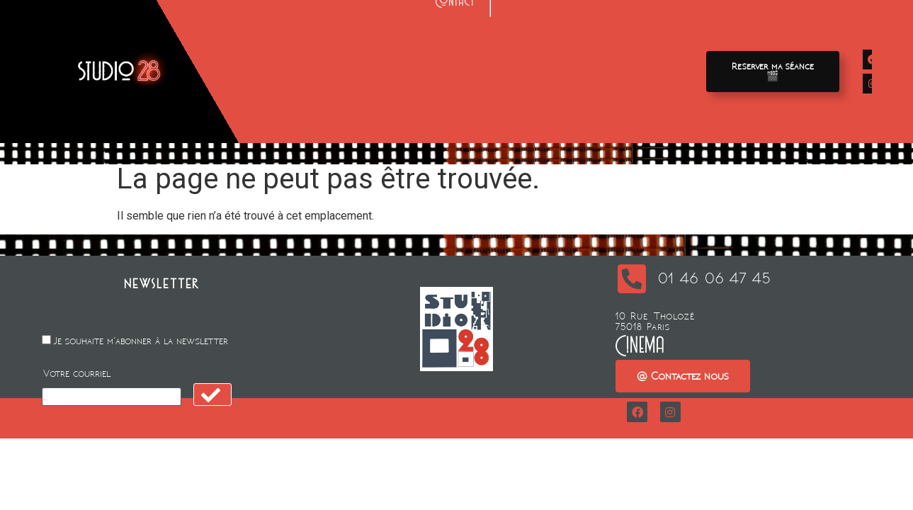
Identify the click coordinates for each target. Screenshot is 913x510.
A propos (615, 48)
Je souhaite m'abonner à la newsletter (141, 341)
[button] (772, 71)
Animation (532, 48)
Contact (456, 78)
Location (454, 48)
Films (279, 48)
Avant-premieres (362, 48)
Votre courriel (76, 373)
